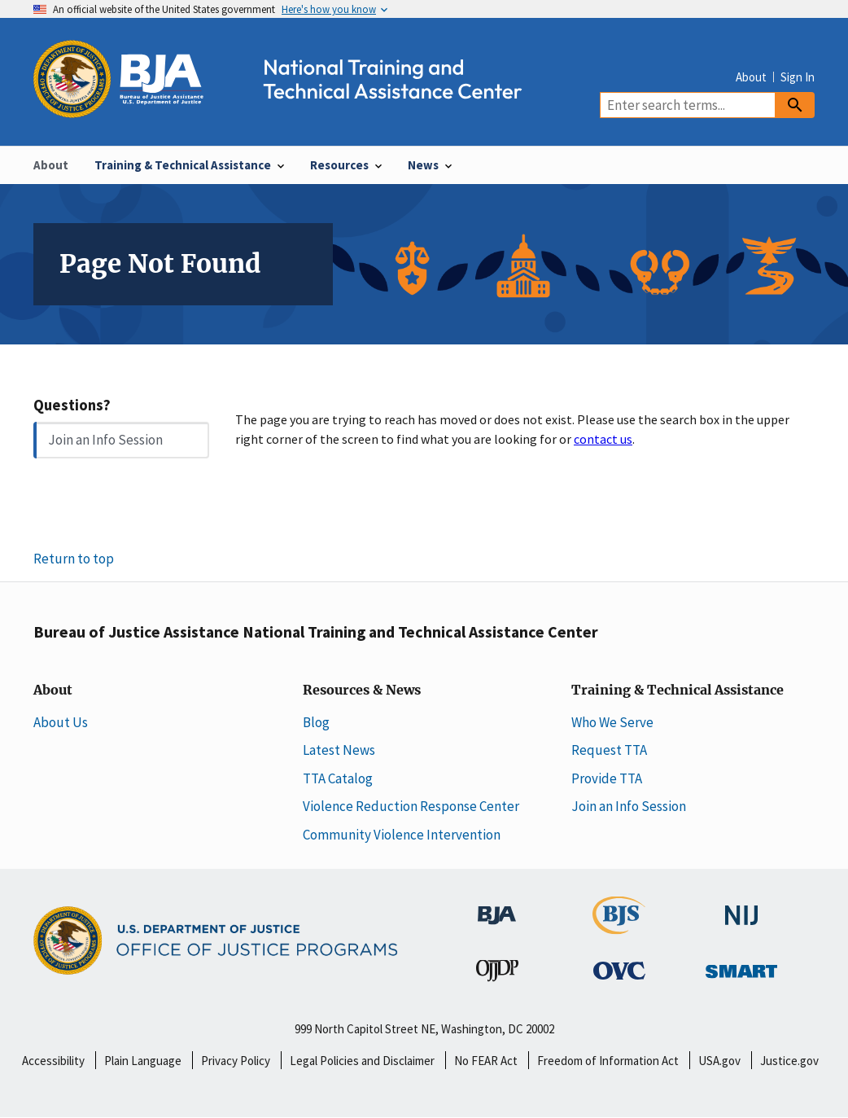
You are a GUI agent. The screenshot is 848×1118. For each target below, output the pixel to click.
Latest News (339, 750)
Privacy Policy (235, 1060)
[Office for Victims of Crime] (619, 970)
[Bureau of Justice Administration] (497, 907)
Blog (316, 722)
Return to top (73, 559)
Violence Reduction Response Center (411, 806)
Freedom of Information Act (608, 1060)
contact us (603, 439)
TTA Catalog (338, 778)
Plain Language (142, 1060)
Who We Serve (612, 722)
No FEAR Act (486, 1060)
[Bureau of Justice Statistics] (618, 927)
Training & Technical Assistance (677, 690)
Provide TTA (606, 778)
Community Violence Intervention (401, 835)
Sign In (797, 77)
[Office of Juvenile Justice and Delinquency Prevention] (497, 974)
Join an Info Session (105, 440)
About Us (60, 722)
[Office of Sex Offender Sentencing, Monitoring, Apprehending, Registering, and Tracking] (741, 967)
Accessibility (53, 1060)
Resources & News (362, 690)
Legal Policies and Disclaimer (362, 1060)
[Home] (292, 108)
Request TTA (609, 750)
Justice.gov (789, 1060)
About (751, 77)
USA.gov (719, 1060)
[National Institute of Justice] (741, 908)
